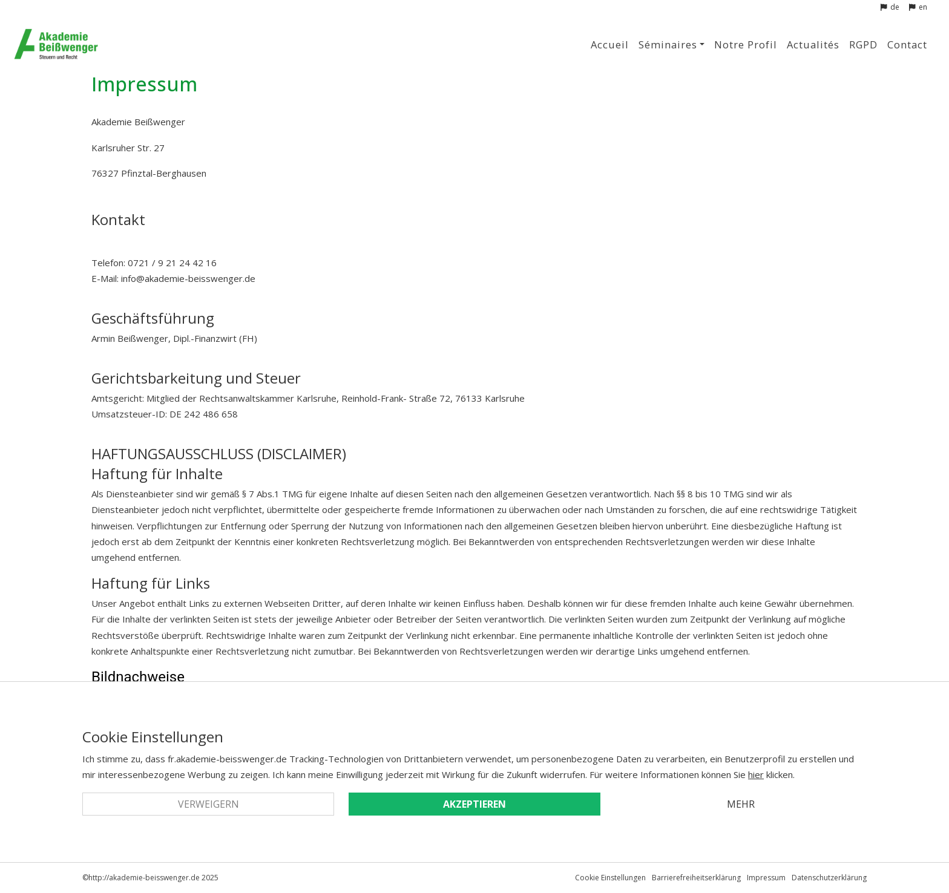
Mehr (741, 804)
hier (756, 774)
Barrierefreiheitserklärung (696, 877)
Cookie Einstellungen (610, 877)
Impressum (766, 877)
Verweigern (208, 804)
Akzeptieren (474, 804)
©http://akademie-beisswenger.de (141, 877)
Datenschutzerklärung (829, 877)
